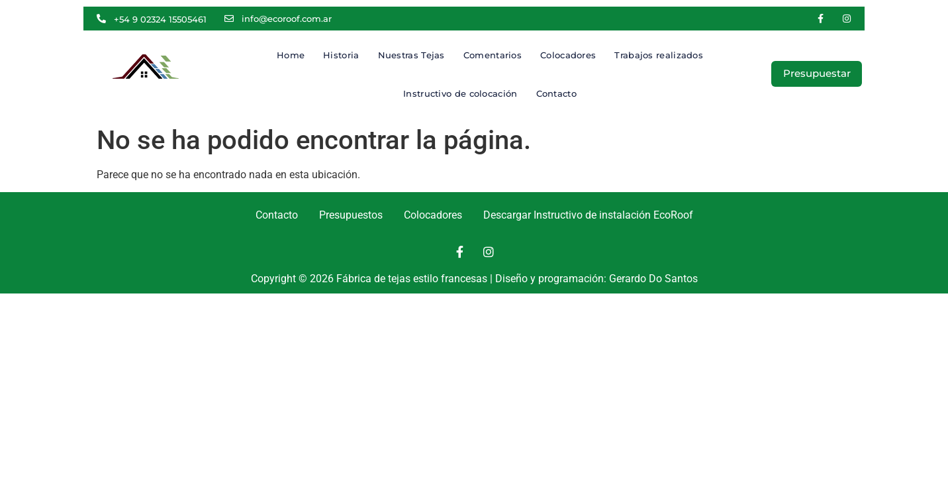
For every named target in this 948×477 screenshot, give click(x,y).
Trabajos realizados (658, 55)
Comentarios (492, 55)
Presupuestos (351, 215)
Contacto (556, 93)
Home (291, 55)
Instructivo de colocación (460, 93)
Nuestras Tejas (411, 55)
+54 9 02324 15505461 (160, 19)
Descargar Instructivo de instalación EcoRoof (588, 215)
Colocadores (568, 55)
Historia (341, 55)
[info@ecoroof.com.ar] (229, 18)
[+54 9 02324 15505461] (101, 18)
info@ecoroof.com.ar (287, 18)
